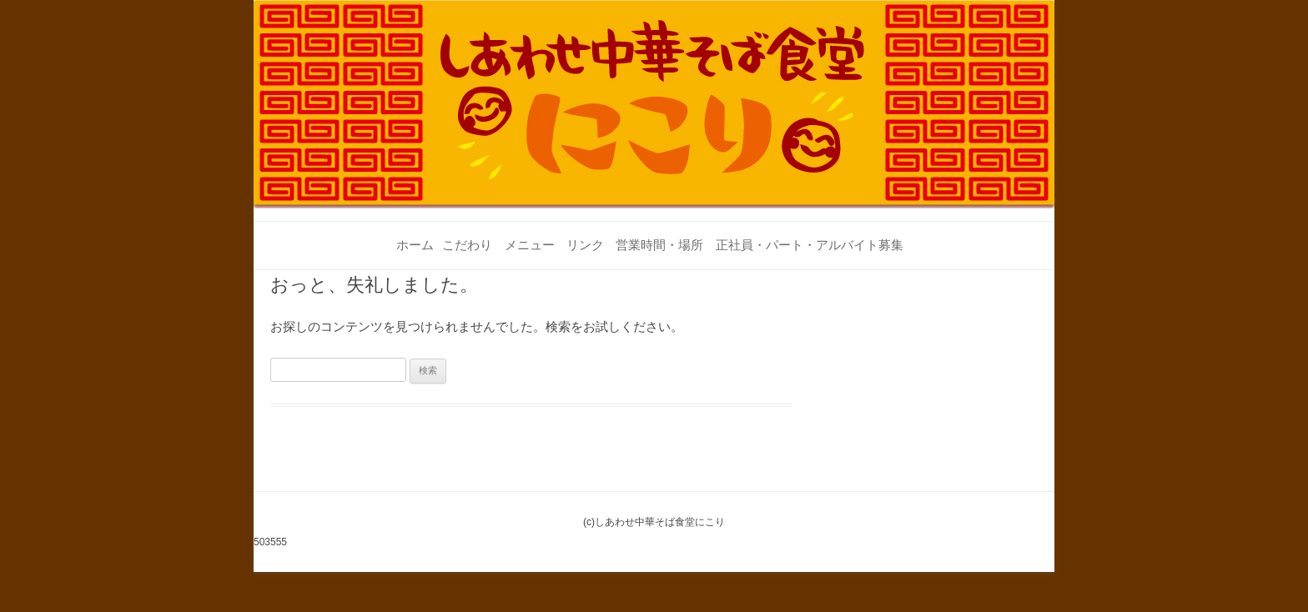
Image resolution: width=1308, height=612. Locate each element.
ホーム (415, 245)
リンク (585, 245)
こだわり (467, 245)
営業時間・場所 (659, 245)
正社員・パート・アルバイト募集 (809, 245)
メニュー (530, 245)
